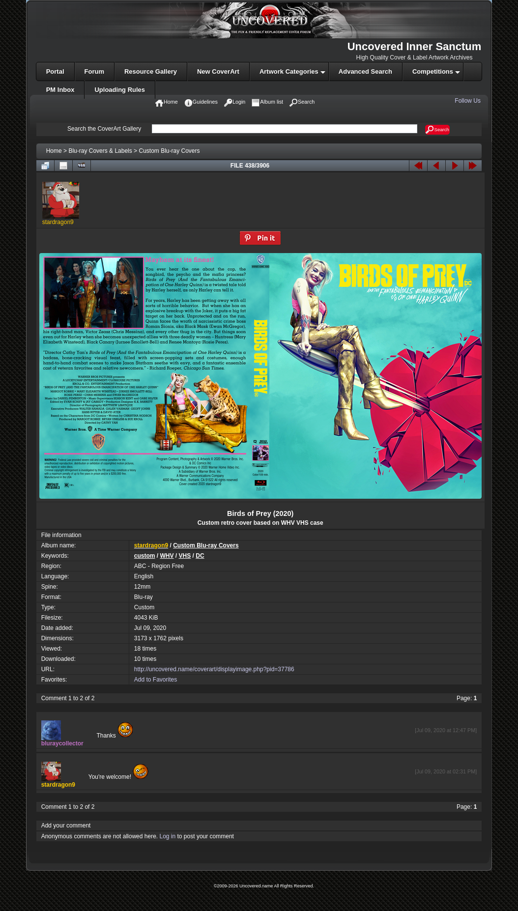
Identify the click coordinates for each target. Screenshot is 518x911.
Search (437, 130)
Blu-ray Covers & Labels (100, 150)
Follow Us (468, 100)
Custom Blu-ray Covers (169, 150)
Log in (167, 836)
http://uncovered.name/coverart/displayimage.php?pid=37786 (214, 669)
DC (200, 555)
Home (54, 150)
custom (144, 555)
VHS (185, 555)
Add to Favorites (155, 679)
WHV (167, 555)
